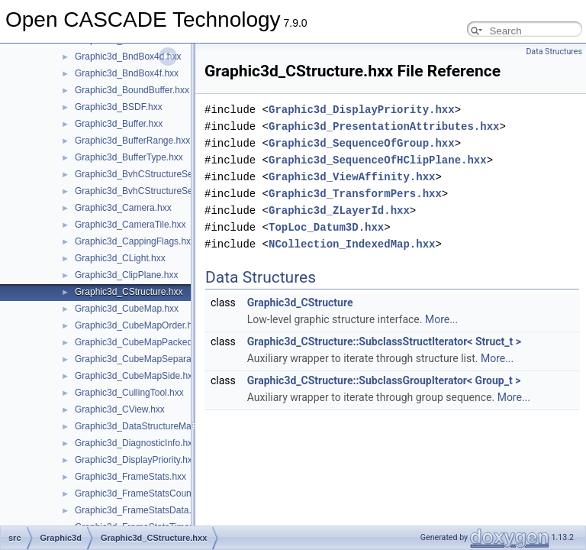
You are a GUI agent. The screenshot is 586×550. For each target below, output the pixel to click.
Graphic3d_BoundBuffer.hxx (132, 90)
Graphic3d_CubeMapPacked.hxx (142, 342)
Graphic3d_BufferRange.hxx (132, 140)
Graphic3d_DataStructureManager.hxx (153, 426)
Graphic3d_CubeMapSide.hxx (136, 375)
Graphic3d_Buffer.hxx (119, 123)
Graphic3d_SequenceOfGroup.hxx (362, 143)
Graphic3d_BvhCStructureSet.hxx (143, 174)
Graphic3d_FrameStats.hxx (130, 476)
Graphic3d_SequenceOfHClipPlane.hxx (378, 160)
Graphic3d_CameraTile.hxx (130, 224)
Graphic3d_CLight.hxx (120, 258)
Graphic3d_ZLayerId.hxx (339, 210)
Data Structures (554, 52)
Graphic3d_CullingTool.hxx (129, 392)
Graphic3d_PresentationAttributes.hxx (384, 126)
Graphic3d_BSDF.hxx (119, 107)
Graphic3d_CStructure (300, 302)
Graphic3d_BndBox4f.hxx (127, 73)
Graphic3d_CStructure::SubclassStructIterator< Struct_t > (384, 341)
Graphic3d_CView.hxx (120, 409)
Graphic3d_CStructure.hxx (128, 291)
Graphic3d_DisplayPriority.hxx (136, 460)
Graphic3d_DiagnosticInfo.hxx (136, 443)
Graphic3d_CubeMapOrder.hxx (138, 325)
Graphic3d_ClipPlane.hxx (126, 275)
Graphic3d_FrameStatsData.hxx (140, 510)
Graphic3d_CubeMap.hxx (127, 308)
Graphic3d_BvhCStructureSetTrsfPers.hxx (160, 191)
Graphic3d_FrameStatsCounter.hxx (146, 493)
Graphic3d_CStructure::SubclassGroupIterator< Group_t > (384, 380)
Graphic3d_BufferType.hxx (129, 157)
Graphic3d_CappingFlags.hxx (135, 241)
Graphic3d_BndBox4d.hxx (128, 56)
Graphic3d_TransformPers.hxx (355, 193)
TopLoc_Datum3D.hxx (326, 227)
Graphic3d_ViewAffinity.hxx (352, 177)
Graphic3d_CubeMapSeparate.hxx (145, 359)
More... (441, 319)
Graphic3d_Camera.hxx (123, 207)
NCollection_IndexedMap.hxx (352, 244)
